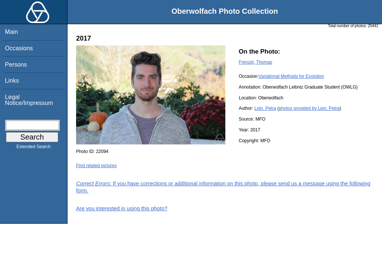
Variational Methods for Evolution (291, 76)
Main (11, 32)
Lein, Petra (265, 108)
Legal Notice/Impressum (29, 100)
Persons (16, 64)
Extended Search (33, 148)
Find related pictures (96, 165)
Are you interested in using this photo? (121, 208)
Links (12, 80)
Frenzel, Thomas (255, 62)
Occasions (19, 48)
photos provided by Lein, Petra (309, 108)
